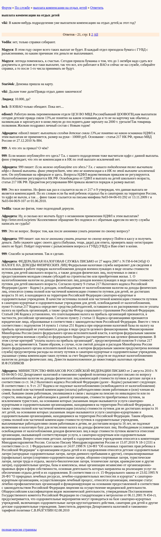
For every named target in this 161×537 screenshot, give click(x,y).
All (96, 34)
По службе (22, 7)
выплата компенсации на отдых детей (60, 7)
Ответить (97, 7)
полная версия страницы (19, 529)
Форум (6, 7)
